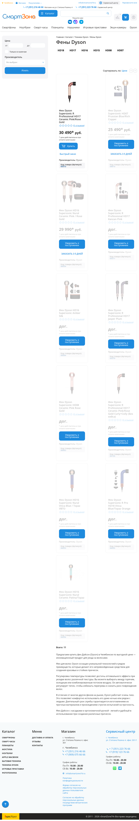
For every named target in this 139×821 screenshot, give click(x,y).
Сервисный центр (110, 3)
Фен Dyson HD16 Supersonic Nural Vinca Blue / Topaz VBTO (69, 505)
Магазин (22, 3)
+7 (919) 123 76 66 (119, 753)
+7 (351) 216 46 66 (75, 752)
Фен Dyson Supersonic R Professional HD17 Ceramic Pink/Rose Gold (70, 116)
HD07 (120, 50)
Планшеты (57, 27)
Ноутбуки (24, 27)
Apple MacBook (10, 758)
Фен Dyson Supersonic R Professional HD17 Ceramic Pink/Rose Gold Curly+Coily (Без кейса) (120, 410)
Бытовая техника (11, 762)
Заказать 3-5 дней (121, 153)
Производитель (13, 57)
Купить (71, 146)
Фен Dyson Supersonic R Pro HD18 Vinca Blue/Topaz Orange (119, 505)
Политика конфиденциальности (73, 780)
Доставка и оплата (42, 739)
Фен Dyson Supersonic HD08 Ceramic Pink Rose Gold (70, 407)
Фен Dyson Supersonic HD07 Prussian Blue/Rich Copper (119, 115)
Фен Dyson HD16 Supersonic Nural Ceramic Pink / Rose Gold (70, 215)
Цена (7, 40)
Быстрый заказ (68, 153)
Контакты (37, 746)
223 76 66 (87, 7)
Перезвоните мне (129, 2)
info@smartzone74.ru (87, 2)
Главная (60, 37)
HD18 (61, 50)
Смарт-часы (41, 27)
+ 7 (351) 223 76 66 (119, 750)
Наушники (73, 27)
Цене (124, 70)
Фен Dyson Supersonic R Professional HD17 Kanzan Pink (119, 215)
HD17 (73, 50)
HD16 (84, 50)
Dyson (133, 27)
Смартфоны (9, 27)
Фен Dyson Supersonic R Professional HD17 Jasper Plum (119, 315)
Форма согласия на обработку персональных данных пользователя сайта (74, 790)
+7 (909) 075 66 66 (75, 755)
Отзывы (36, 743)
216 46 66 (34, 7)
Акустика (7, 750)
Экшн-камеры (118, 27)
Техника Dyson (81, 37)
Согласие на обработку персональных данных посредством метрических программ (75, 803)
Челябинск (8, 3)
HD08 (108, 50)
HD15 (96, 50)
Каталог (69, 37)
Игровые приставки (95, 27)
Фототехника (9, 774)
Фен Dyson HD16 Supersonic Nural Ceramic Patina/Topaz (71, 596)
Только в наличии (16, 51)
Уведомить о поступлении (121, 144)
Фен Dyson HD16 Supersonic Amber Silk (69, 313)
